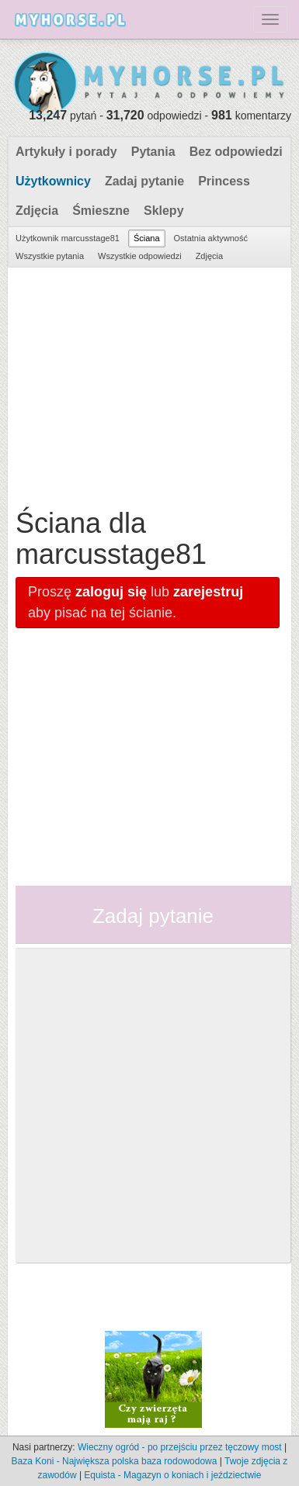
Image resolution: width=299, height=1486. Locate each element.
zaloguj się (111, 592)
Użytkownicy (53, 181)
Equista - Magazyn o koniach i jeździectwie (172, 1475)
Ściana (147, 238)
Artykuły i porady (66, 151)
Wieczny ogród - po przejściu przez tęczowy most (180, 1447)
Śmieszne (101, 210)
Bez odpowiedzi (236, 151)
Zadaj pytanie (144, 181)
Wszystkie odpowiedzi (140, 256)
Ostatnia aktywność (211, 238)
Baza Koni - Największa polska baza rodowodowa (114, 1461)
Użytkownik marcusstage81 (68, 238)
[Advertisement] (148, 383)
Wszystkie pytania (50, 256)
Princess (224, 181)
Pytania (153, 151)
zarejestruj (208, 592)
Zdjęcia (37, 210)
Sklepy (164, 210)
